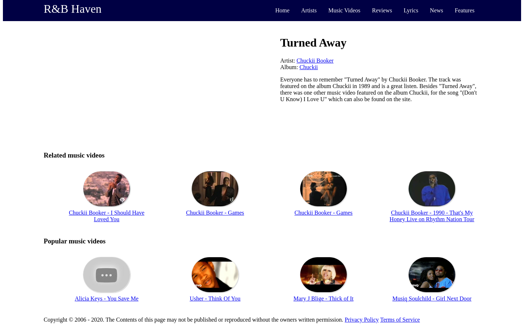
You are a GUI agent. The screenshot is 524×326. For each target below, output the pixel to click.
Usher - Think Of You (215, 298)
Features (465, 10)
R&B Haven (73, 8)
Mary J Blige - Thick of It (323, 298)
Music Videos (344, 10)
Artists (309, 10)
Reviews (382, 10)
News (436, 10)
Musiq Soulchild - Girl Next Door (431, 298)
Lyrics (411, 10)
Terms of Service (400, 320)
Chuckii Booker (315, 60)
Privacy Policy (362, 320)
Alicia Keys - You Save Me (106, 298)
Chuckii (308, 67)
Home (282, 10)
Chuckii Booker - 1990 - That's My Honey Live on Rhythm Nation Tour (432, 216)
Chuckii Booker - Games (215, 213)
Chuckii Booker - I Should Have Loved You (106, 216)
